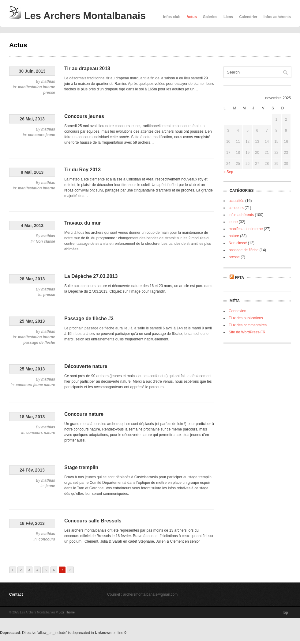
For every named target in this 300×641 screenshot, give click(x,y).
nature (49, 385)
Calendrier (248, 17)
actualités (236, 201)
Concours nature (83, 414)
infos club (172, 17)
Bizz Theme (66, 612)
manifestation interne (36, 87)
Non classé (45, 241)
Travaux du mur (82, 223)
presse (49, 92)
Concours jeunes (84, 116)
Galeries (210, 17)
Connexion (237, 311)
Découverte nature (85, 366)
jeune (50, 135)
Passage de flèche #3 (89, 318)
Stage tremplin (81, 467)
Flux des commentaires (248, 325)
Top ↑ (286, 612)
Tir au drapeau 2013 (87, 68)
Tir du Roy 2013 (82, 169)
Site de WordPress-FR (247, 332)
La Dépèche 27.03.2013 (91, 276)
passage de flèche (39, 342)
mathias (48, 81)
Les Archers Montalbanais (77, 15)
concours (36, 135)
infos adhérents (241, 215)
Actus (191, 17)
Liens (228, 17)
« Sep (228, 172)
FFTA (239, 277)
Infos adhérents (277, 17)
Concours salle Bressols (93, 520)
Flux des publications (246, 318)
